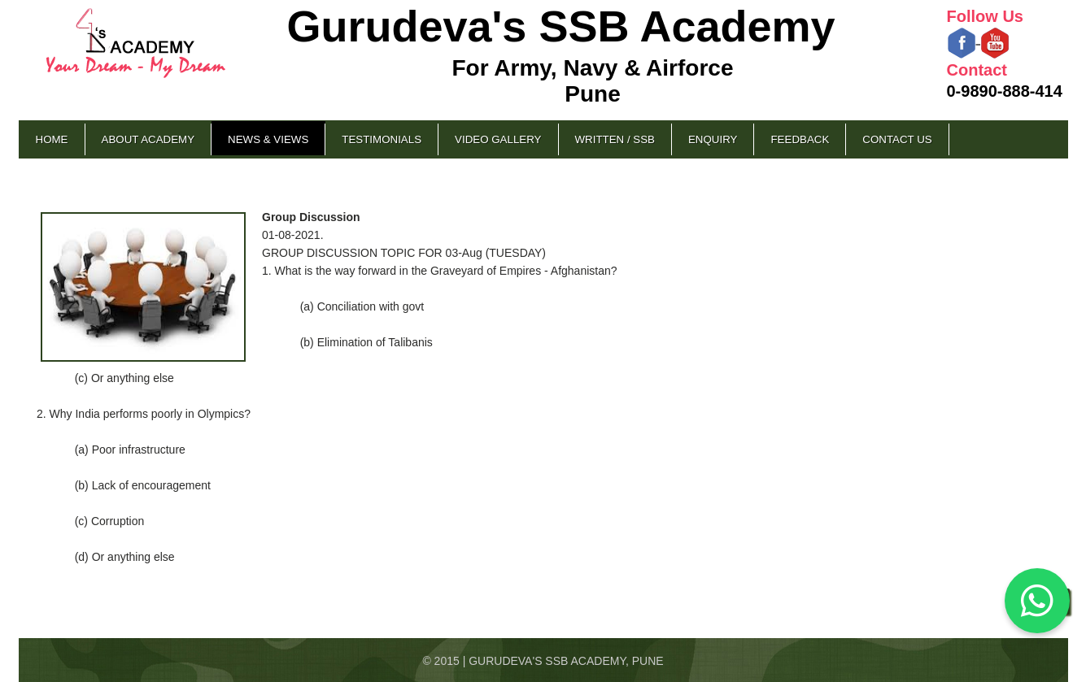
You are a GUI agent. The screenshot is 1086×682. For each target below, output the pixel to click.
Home (52, 139)
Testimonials (381, 139)
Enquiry (712, 139)
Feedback (799, 139)
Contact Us (896, 139)
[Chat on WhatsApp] (1037, 600)
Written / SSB (615, 139)
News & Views (268, 139)
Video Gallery (498, 139)
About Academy (148, 139)
